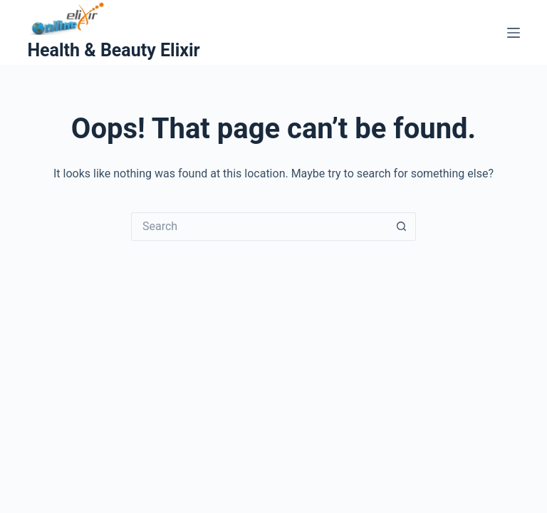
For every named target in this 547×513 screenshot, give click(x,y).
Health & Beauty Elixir (113, 50)
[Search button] (401, 226)
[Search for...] (259, 226)
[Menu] (513, 32)
